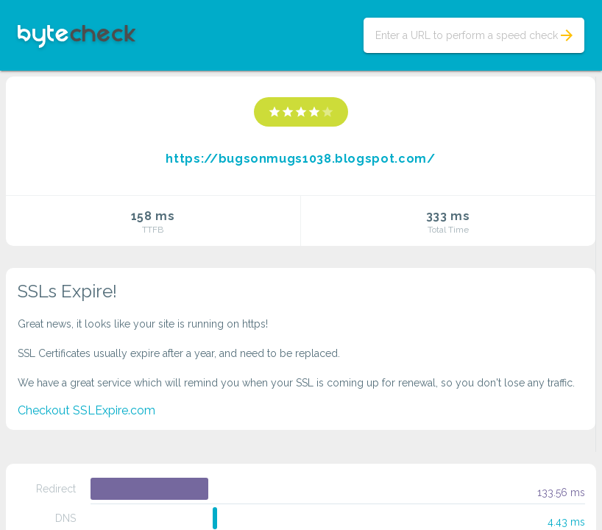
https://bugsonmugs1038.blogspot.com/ (300, 159)
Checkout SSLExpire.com (86, 410)
